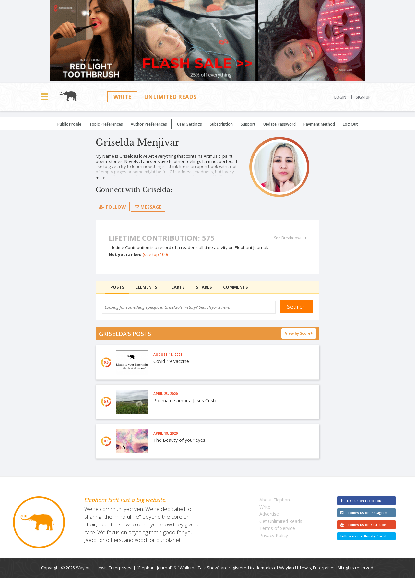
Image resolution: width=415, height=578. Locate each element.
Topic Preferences (106, 124)
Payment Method (319, 124)
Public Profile (69, 124)
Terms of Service (277, 528)
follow (112, 206)
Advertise (269, 514)
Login (340, 97)
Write (122, 97)
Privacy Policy (273, 536)
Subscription (221, 124)
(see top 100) (155, 254)
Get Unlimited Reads (280, 521)
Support (248, 124)
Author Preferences (149, 124)
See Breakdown (290, 238)
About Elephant (275, 500)
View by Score (299, 333)
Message (148, 207)
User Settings (189, 124)
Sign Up (363, 97)
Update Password (279, 124)
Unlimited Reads (170, 97)
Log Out (350, 124)
